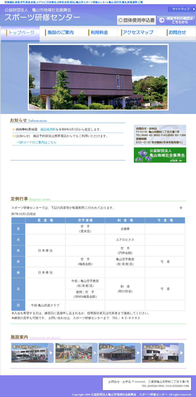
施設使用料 (48, 129)
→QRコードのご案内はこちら (36, 142)
